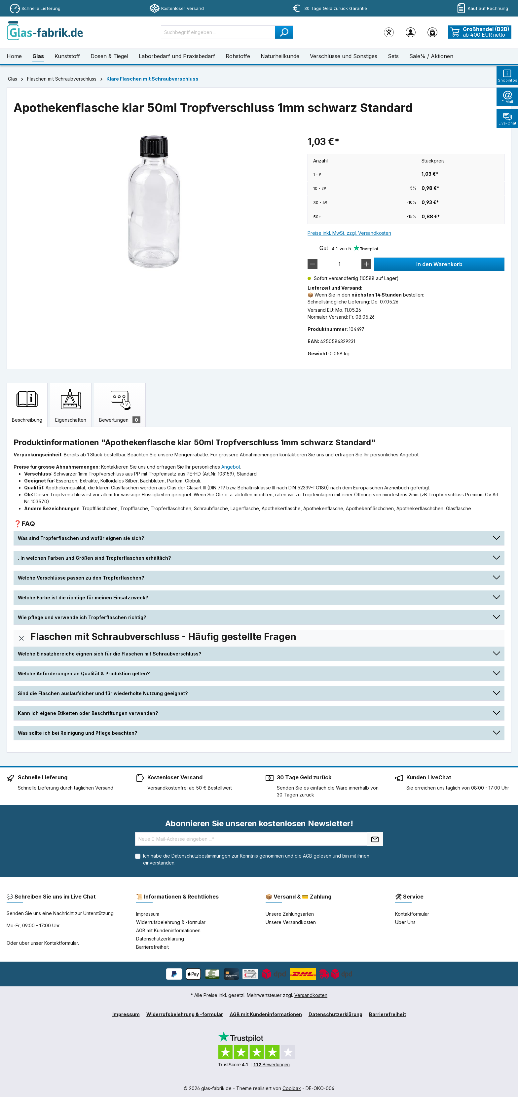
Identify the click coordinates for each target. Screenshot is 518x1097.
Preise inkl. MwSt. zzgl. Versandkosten (349, 233)
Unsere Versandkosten (291, 922)
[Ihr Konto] (410, 32)
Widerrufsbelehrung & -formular (170, 922)
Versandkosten (310, 995)
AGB (307, 856)
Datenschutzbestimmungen (200, 856)
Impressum (147, 914)
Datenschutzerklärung (160, 938)
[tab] (27, 405)
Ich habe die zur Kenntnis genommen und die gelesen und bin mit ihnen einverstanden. (256, 859)
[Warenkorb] (432, 32)
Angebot (230, 467)
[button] (259, 538)
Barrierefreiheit (152, 947)
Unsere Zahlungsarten (290, 914)
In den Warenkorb (439, 264)
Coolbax (291, 1088)
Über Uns (405, 922)
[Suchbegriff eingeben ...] (218, 32)
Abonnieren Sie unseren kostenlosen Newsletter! (259, 823)
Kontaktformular (61, 943)
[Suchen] (284, 32)
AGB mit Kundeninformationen (168, 930)
